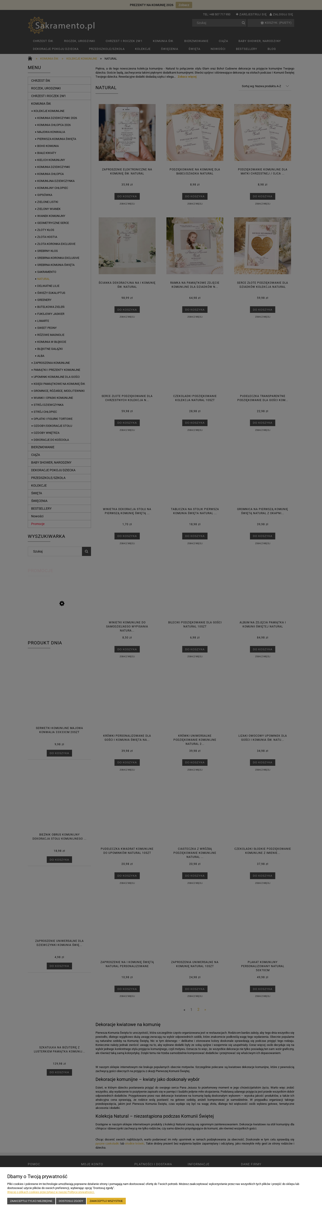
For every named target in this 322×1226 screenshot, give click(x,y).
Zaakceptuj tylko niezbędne (31, 1200)
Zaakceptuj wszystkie (106, 1200)
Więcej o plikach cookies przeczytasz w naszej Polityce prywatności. (51, 1192)
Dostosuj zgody (71, 1200)
